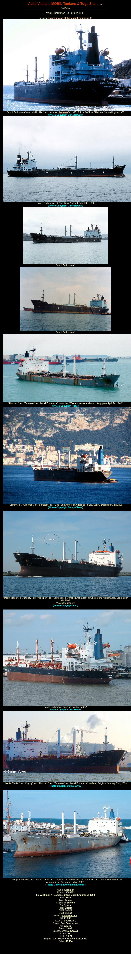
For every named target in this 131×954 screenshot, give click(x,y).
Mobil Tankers (65, 8)
